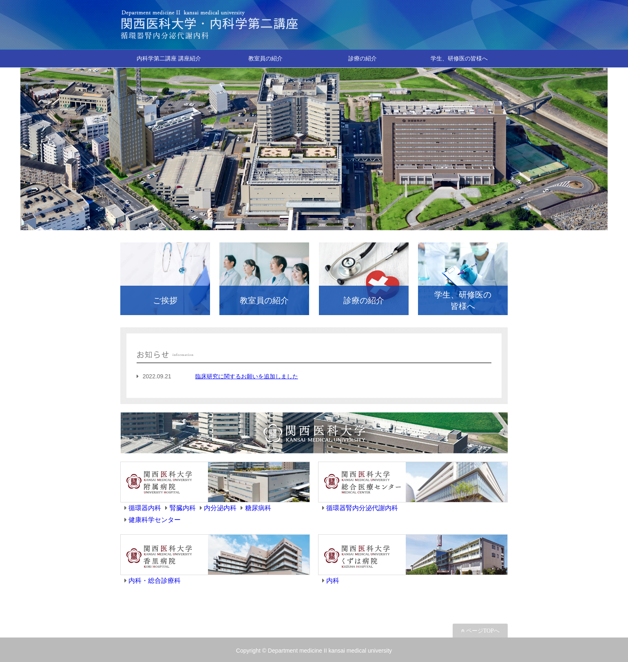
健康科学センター (154, 519)
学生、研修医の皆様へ (459, 58)
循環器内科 (144, 507)
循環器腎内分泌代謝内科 (362, 507)
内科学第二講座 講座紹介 (169, 58)
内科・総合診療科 (154, 580)
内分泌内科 (220, 507)
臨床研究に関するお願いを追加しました (246, 376)
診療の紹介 (362, 58)
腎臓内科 (183, 507)
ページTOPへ (482, 630)
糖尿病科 (258, 507)
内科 (332, 580)
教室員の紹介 (265, 58)
